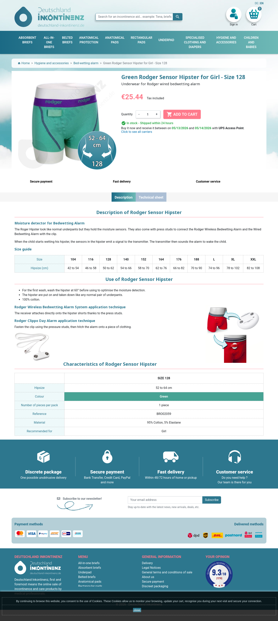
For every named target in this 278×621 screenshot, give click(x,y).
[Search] (139, 16)
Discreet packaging (155, 586)
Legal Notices (151, 568)
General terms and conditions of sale (167, 572)
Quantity (127, 114)
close (137, 610)
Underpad (85, 572)
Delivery (147, 563)
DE (257, 3)
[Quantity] (147, 114)
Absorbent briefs (89, 568)
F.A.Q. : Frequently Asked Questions (166, 591)
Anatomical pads (89, 581)
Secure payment (153, 581)
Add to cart (182, 114)
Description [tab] (124, 197)
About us (148, 577)
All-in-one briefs (89, 563)
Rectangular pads (90, 586)
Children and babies (91, 591)
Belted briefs (87, 577)
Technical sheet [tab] (151, 197)
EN (262, 3)
